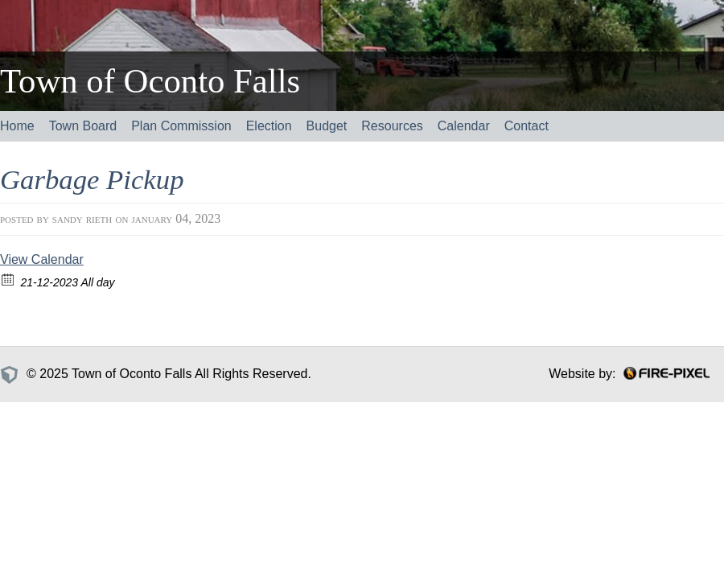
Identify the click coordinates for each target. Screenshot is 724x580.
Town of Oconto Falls (150, 81)
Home (17, 126)
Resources (391, 126)
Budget (327, 126)
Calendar (464, 126)
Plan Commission (181, 126)
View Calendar (42, 259)
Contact (526, 126)
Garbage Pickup (92, 179)
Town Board (83, 126)
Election (269, 126)
